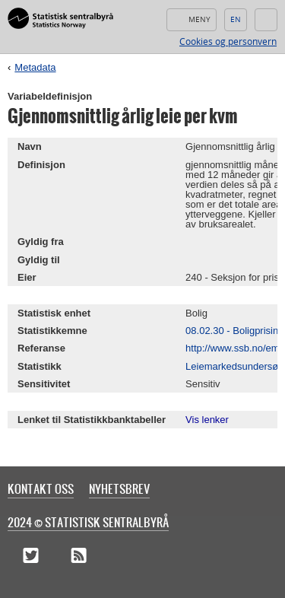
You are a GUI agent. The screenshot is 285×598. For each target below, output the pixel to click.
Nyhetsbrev (119, 488)
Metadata (34, 67)
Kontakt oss (41, 488)
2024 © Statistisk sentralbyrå (88, 522)
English (235, 19)
